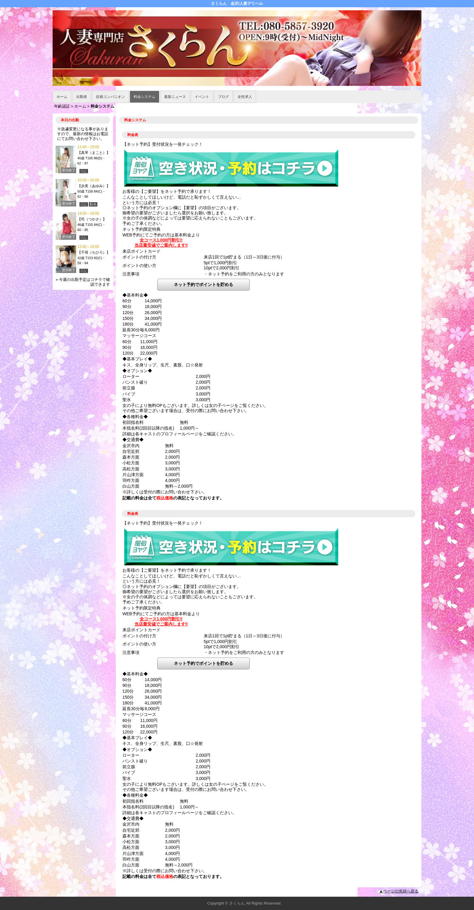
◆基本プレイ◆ (137, 358)
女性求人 (245, 97)
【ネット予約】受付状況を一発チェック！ (162, 144)
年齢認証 (62, 106)
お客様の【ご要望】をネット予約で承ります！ (166, 191)
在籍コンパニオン (110, 97)
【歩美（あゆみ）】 (93, 186)
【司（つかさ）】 (91, 219)
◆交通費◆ (133, 439)
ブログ (223, 97)
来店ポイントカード (141, 251)
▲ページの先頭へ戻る (398, 891)
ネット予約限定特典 (141, 229)
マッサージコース (139, 335)
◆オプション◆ (137, 370)
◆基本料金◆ (135, 295)
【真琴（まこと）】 (93, 153)
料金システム (144, 97)
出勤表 (81, 97)
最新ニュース (175, 97)
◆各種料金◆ (135, 416)
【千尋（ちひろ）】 (93, 252)
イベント (202, 97)
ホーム (62, 97)
